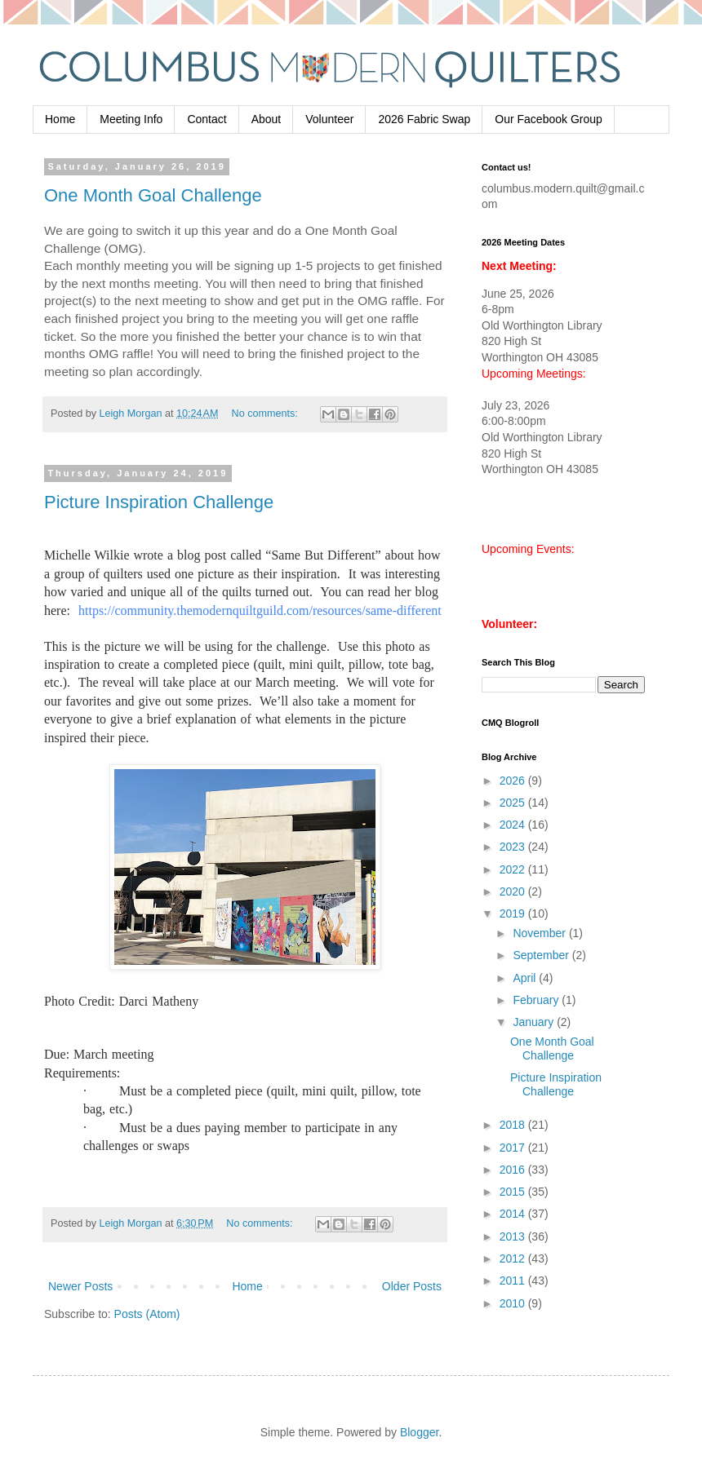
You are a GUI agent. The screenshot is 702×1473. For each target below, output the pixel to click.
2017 (514, 1147)
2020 (514, 891)
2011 (514, 1280)
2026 (514, 780)
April (526, 977)
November (540, 933)
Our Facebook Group (548, 119)
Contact (206, 119)
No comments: (266, 413)
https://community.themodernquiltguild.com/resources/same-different (260, 610)
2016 (514, 1169)
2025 (514, 802)
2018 (514, 1124)
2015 (514, 1191)
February (537, 999)
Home (60, 119)
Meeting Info (131, 119)
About (266, 119)
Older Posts (412, 1286)
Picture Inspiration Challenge (158, 502)
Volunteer (329, 119)
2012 (514, 1258)
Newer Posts (80, 1286)
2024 (514, 824)
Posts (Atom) (147, 1313)
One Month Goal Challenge (153, 195)
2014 (514, 1213)
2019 (514, 913)
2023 (514, 846)
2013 (514, 1236)
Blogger (419, 1432)
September (542, 955)
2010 (514, 1303)
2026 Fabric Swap (424, 119)
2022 (514, 869)
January (535, 1021)
